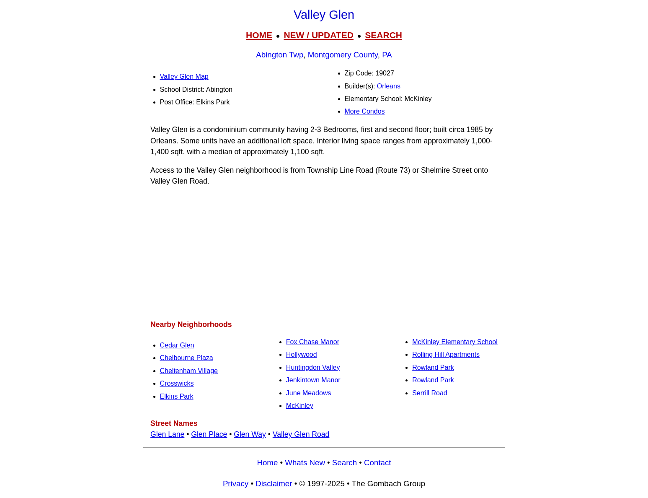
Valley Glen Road (301, 434)
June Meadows (308, 393)
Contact (377, 462)
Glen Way (250, 434)
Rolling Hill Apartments (446, 354)
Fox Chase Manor (312, 341)
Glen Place (209, 434)
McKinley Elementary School (455, 341)
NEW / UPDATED (318, 35)
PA (387, 54)
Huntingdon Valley (313, 367)
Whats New (305, 462)
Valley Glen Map (184, 76)
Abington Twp (279, 54)
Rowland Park (433, 367)
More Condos (365, 111)
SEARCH (383, 35)
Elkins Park (177, 396)
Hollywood (301, 354)
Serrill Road (429, 393)
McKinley (299, 405)
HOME (259, 35)
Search (344, 462)
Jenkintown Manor (313, 380)
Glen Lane (167, 434)
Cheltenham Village (189, 370)
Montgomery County (343, 54)
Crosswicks (177, 383)
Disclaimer (274, 483)
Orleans (388, 86)
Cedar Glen (177, 345)
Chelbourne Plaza (186, 357)
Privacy (235, 483)
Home (267, 462)
